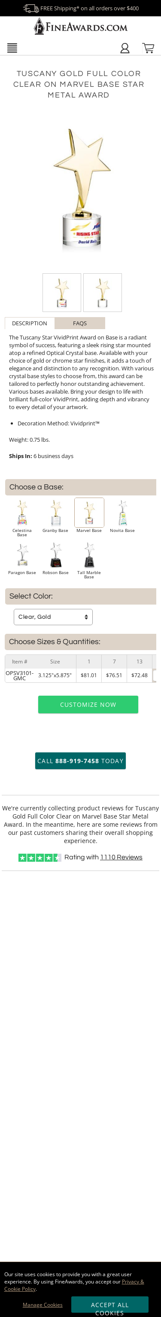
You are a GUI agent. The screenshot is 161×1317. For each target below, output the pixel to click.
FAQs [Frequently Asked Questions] (80, 323)
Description (29, 323)
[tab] (30, 323)
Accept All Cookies (110, 1307)
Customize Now (88, 704)
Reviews (121, 857)
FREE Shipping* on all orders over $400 (81, 8)
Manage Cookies (43, 1304)
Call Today (80, 761)
